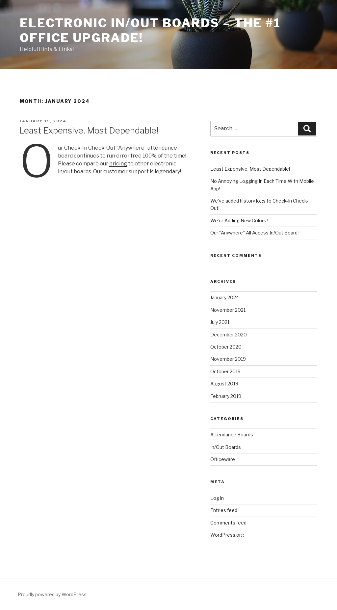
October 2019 (225, 371)
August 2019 (224, 383)
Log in (217, 498)
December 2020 (228, 334)
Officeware (222, 459)
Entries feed (223, 510)
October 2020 (226, 347)
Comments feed (228, 522)
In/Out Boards (225, 447)
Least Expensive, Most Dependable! (88, 130)
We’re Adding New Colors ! (239, 220)
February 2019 (225, 396)
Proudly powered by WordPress (52, 594)
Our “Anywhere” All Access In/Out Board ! (254, 232)
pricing (118, 163)
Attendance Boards (231, 434)
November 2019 (228, 359)
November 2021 (228, 310)
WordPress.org (227, 535)
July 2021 (219, 322)
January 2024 (224, 297)
